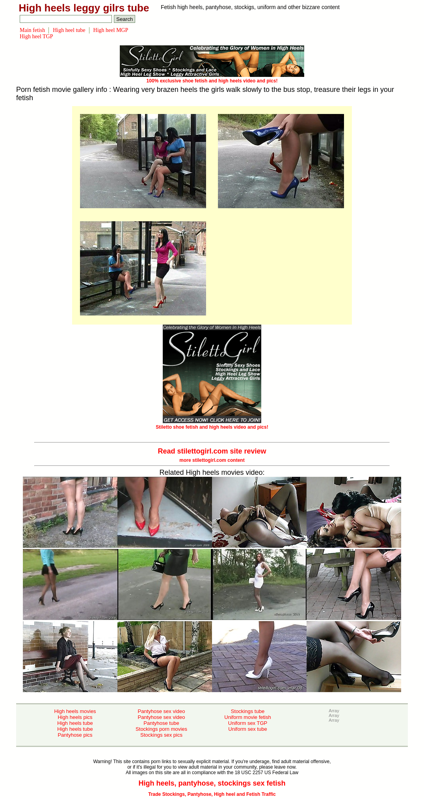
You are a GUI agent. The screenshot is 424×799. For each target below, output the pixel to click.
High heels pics (75, 717)
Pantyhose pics (75, 735)
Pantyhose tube (161, 723)
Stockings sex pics (161, 735)
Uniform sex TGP (247, 723)
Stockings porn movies (161, 729)
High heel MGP (110, 30)
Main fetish (32, 30)
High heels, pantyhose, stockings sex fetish (211, 783)
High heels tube (75, 723)
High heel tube (69, 30)
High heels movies (75, 711)
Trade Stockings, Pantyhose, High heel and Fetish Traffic (211, 794)
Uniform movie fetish (247, 717)
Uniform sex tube (247, 729)
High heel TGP (36, 36)
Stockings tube (247, 711)
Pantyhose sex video (161, 711)
